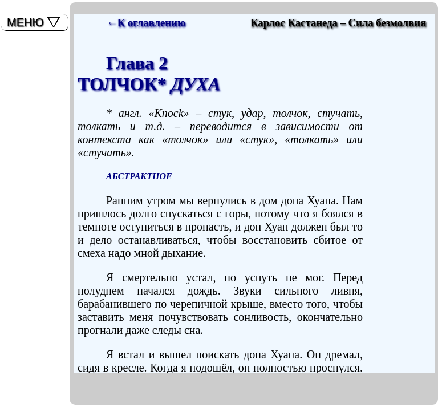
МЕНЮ (25, 22)
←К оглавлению (146, 23)
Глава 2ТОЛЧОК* (149, 73)
